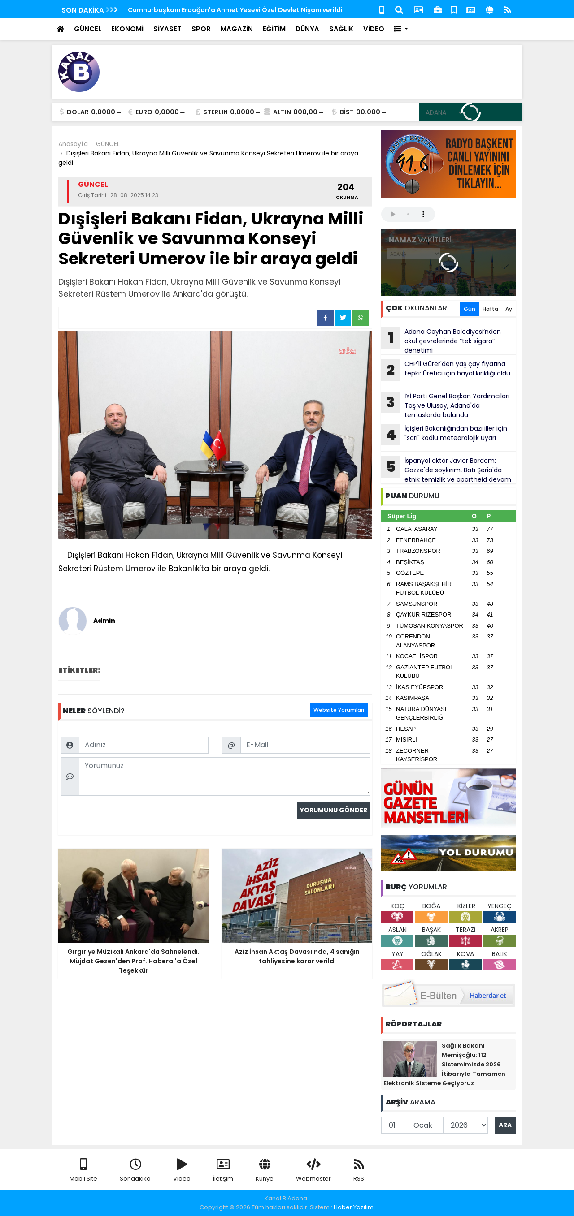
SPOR (201, 29)
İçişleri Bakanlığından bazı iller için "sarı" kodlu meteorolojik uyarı (444, 434)
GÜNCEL (87, 29)
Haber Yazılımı (354, 1207)
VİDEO (373, 29)
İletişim (223, 1170)
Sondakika (135, 1170)
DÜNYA (307, 29)
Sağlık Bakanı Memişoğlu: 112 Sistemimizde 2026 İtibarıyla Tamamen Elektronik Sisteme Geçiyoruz (444, 1064)
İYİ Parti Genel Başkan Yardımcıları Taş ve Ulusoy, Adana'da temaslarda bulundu (445, 405)
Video (182, 1170)
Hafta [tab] (490, 309)
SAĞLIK (341, 29)
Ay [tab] (508, 309)
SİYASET (167, 29)
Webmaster (313, 1170)
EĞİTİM (274, 29)
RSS (358, 1170)
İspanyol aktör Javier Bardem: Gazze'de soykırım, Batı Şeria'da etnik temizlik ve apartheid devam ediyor (446, 470)
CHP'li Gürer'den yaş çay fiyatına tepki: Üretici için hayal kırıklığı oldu (445, 370)
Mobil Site (83, 1170)
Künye (265, 1170)
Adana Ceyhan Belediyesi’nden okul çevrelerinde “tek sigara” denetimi (441, 341)
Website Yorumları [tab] (338, 710)
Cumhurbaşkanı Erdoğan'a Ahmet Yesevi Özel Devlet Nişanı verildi (235, 9)
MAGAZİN (237, 29)
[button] (401, 29)
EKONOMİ (127, 29)
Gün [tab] (469, 309)
